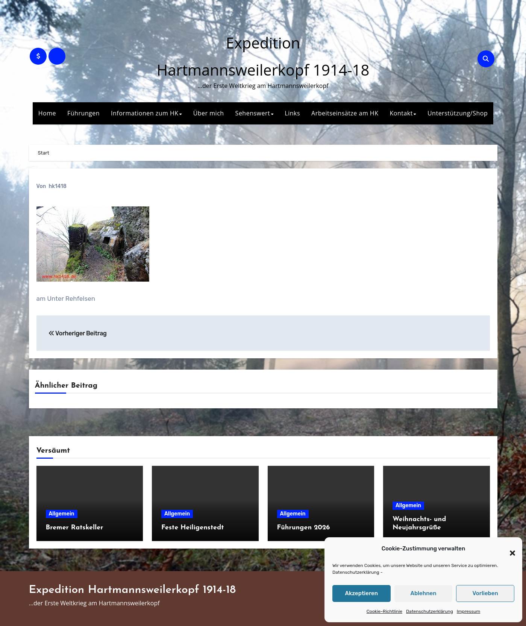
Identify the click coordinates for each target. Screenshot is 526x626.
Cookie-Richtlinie (384, 611)
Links (292, 113)
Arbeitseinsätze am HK (344, 113)
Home (47, 113)
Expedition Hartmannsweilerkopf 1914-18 (132, 590)
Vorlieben (485, 593)
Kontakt (401, 113)
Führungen (83, 113)
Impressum (468, 611)
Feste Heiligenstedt (192, 527)
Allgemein (61, 514)
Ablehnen (423, 593)
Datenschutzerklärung (355, 572)
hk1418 (57, 186)
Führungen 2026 (303, 527)
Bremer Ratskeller (74, 527)
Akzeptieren (361, 593)
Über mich (208, 113)
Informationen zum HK (145, 113)
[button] (508, 549)
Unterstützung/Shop (457, 113)
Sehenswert (252, 113)
